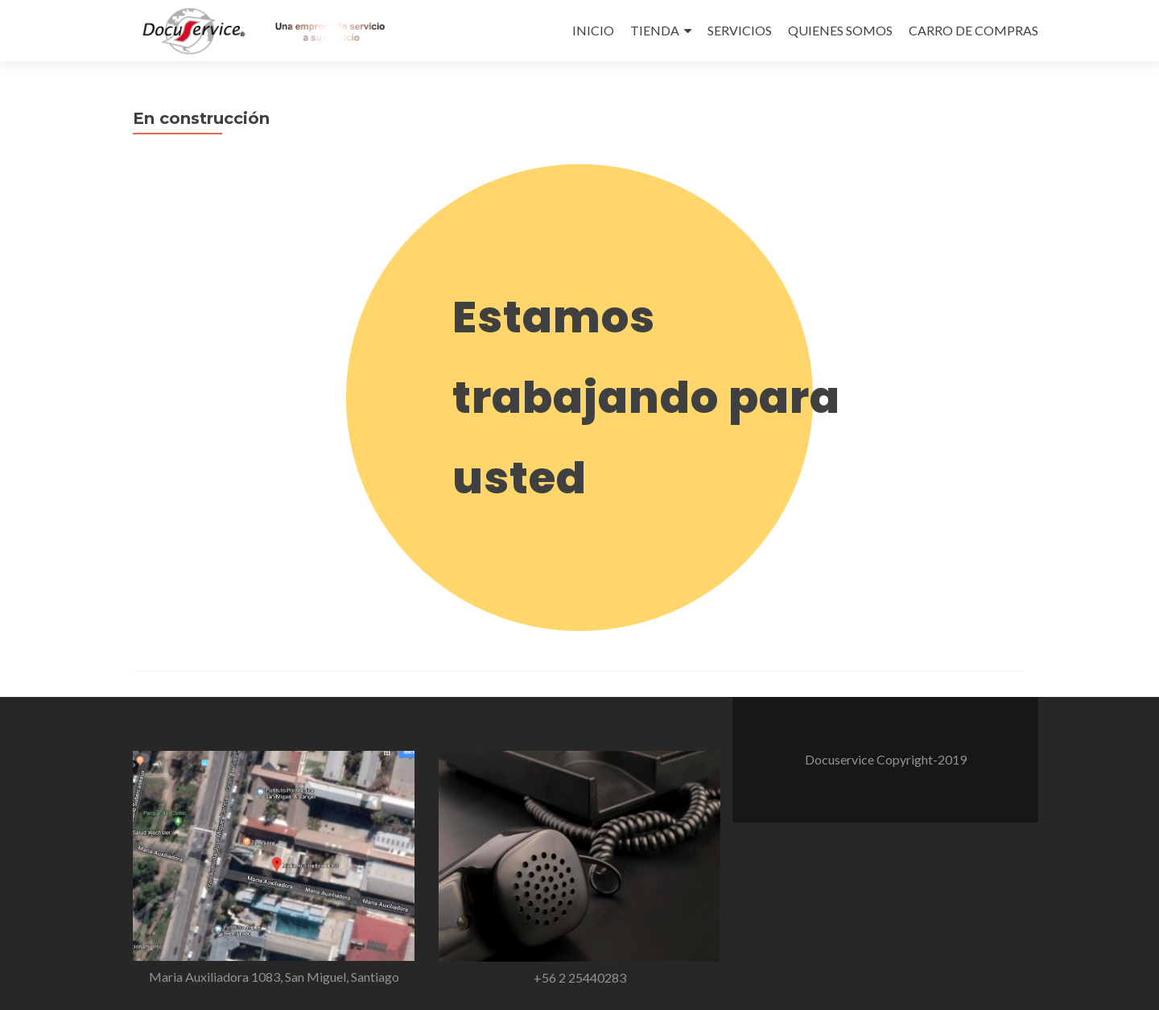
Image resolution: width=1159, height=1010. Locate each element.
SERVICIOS (739, 30)
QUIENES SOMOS (840, 30)
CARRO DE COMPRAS (973, 30)
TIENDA (654, 30)
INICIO (593, 30)
